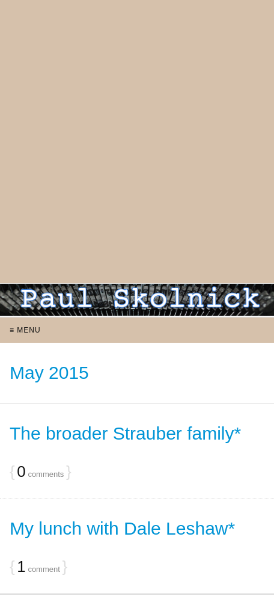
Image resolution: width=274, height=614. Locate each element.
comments (40, 472)
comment (38, 567)
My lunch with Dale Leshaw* (122, 528)
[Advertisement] (137, 137)
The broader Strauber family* (125, 433)
